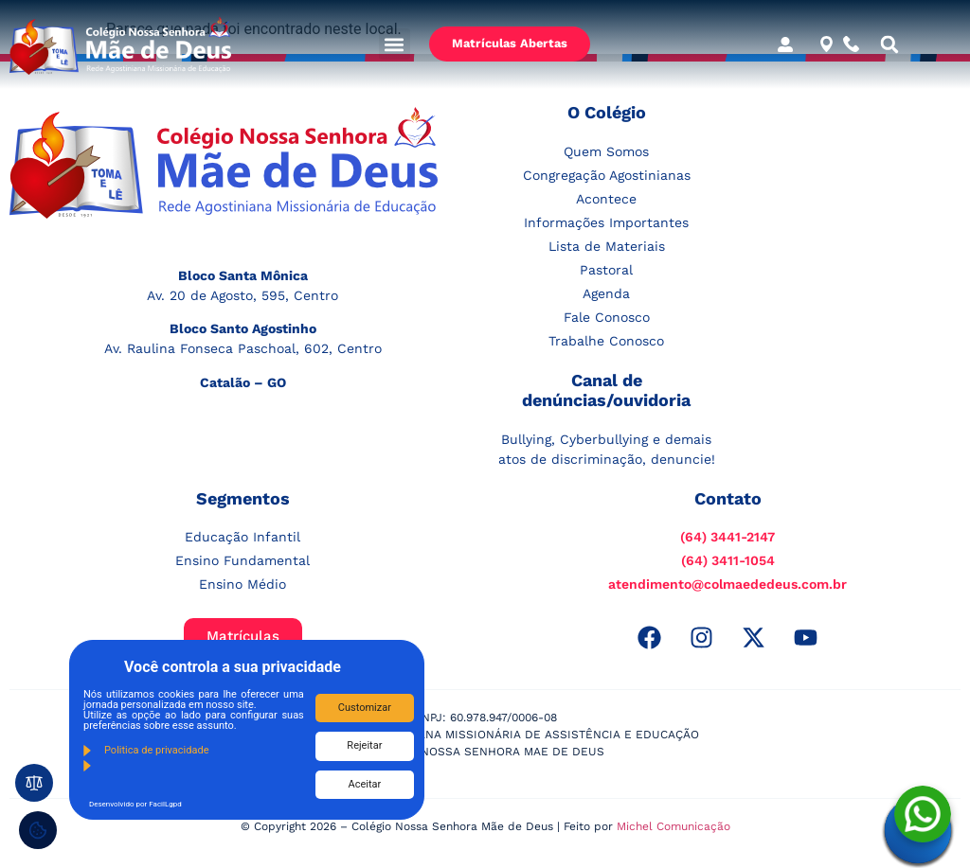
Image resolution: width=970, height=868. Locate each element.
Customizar (364, 707)
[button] (394, 44)
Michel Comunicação (673, 826)
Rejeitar (364, 745)
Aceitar (365, 784)
